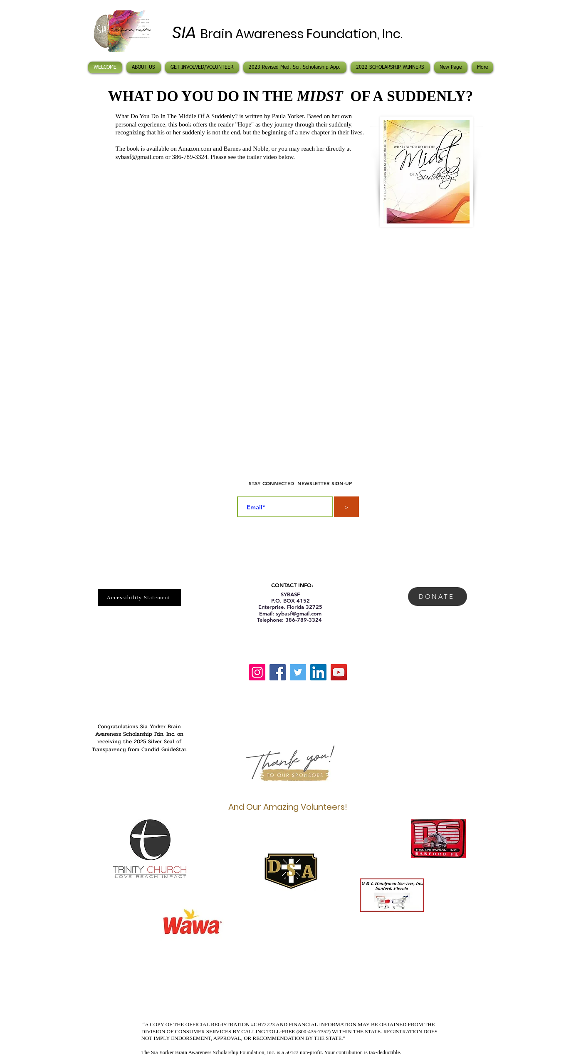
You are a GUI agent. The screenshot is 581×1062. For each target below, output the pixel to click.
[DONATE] (437, 596)
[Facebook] (277, 672)
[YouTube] (339, 672)
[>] (346, 506)
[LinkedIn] (318, 672)
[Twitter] (298, 672)
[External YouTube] (290, 331)
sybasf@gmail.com (140, 157)
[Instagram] (257, 672)
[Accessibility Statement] (139, 597)
